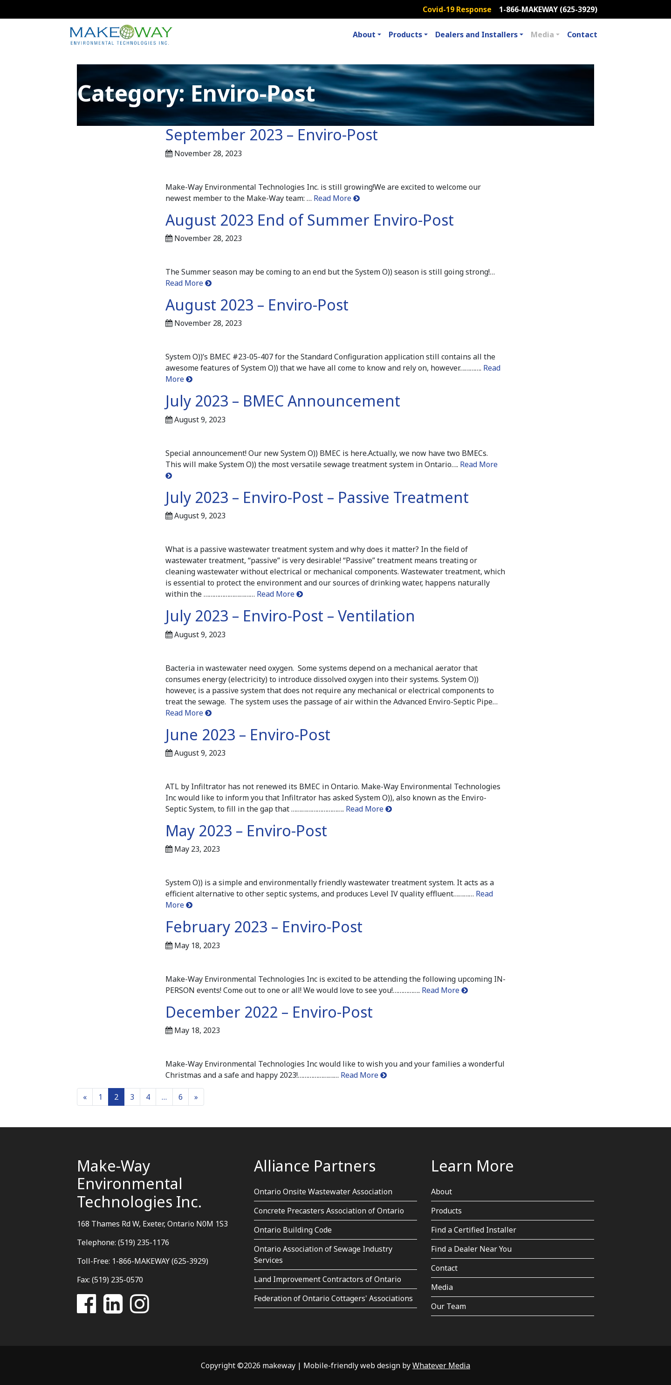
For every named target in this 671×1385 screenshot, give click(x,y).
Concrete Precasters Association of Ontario (329, 1211)
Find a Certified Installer (473, 1230)
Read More (336, 198)
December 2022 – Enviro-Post (269, 1012)
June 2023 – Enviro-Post (247, 734)
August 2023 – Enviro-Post (257, 305)
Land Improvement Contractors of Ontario (327, 1279)
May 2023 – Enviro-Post (246, 830)
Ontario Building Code (293, 1230)
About (364, 34)
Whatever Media (441, 1365)
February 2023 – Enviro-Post (264, 926)
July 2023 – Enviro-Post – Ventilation (290, 616)
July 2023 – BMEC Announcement (282, 401)
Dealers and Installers (476, 34)
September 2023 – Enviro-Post (271, 134)
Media (542, 34)
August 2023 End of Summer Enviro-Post (309, 220)
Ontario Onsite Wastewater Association (323, 1191)
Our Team (448, 1306)
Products (405, 34)
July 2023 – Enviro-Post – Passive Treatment (317, 497)
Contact (582, 34)
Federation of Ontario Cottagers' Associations (333, 1298)
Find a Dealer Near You (471, 1249)
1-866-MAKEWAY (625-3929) (548, 9)
